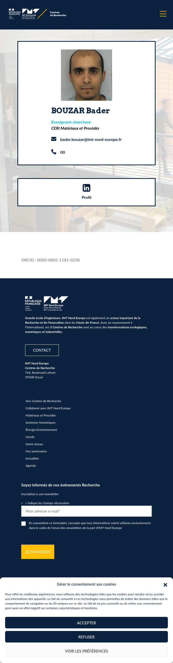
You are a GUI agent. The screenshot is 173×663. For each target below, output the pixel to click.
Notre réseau (34, 444)
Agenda (31, 465)
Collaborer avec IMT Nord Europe (48, 408)
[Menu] (163, 14)
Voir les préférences (86, 651)
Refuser (86, 637)
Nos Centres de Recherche (43, 401)
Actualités (32, 458)
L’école (30, 437)
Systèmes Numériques (41, 422)
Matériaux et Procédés (41, 415)
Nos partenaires (36, 451)
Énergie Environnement (41, 430)
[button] (165, 584)
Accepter (86, 622)
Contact (42, 350)
